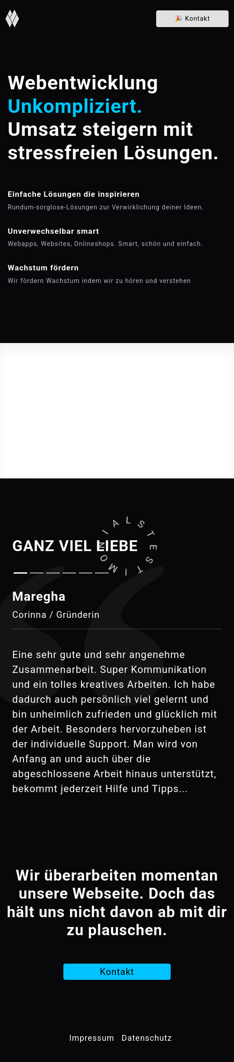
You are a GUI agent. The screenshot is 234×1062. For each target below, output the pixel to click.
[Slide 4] (69, 573)
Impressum (92, 1038)
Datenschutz (147, 1038)
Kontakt (192, 18)
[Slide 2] (36, 573)
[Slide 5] (85, 573)
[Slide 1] (20, 573)
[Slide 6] (102, 573)
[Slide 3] (53, 573)
